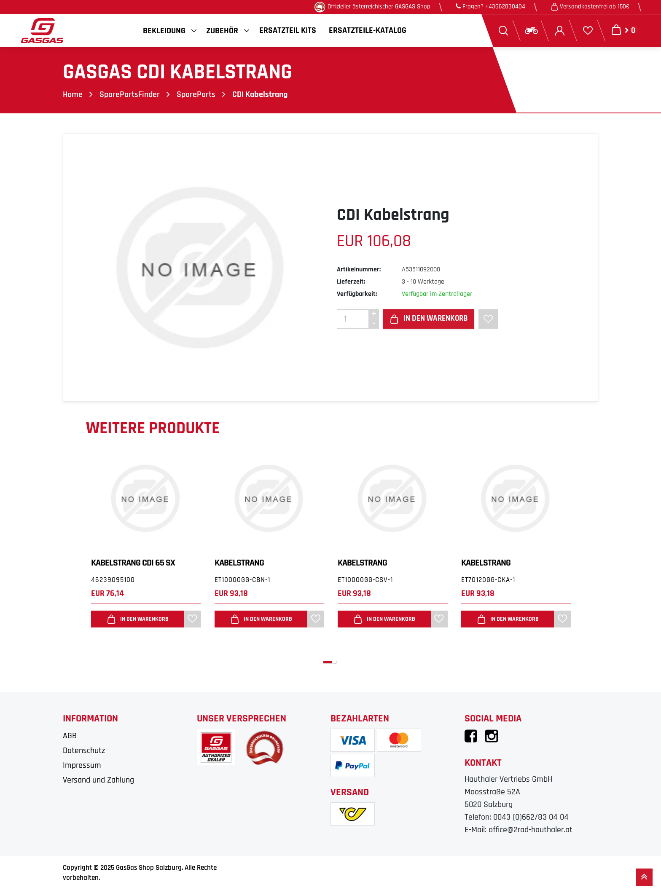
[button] (327, 662)
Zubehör (222, 30)
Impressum (82, 765)
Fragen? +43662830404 (490, 7)
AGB (70, 735)
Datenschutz (84, 750)
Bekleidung (164, 30)
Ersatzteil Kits (287, 30)
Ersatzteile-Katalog (367, 30)
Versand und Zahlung (98, 780)
